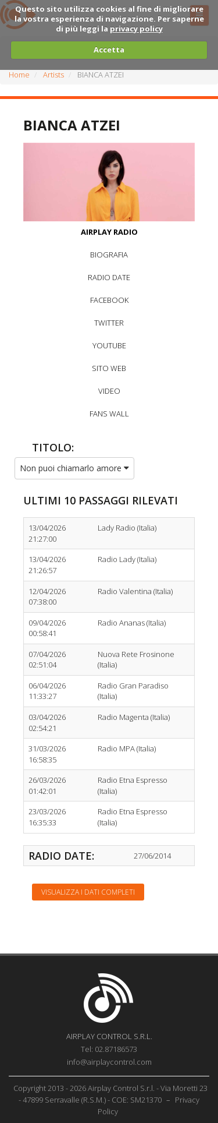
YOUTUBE (109, 345)
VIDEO (109, 391)
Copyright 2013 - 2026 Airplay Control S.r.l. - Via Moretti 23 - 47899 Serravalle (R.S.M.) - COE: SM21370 (110, 1094)
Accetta (109, 49)
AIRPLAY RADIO (109, 232)
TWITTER (109, 322)
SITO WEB (109, 368)
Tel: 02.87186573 (109, 1049)
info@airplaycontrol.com (109, 1062)
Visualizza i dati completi (88, 892)
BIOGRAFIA (109, 254)
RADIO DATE (109, 277)
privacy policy (136, 28)
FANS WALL (109, 413)
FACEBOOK (109, 300)
